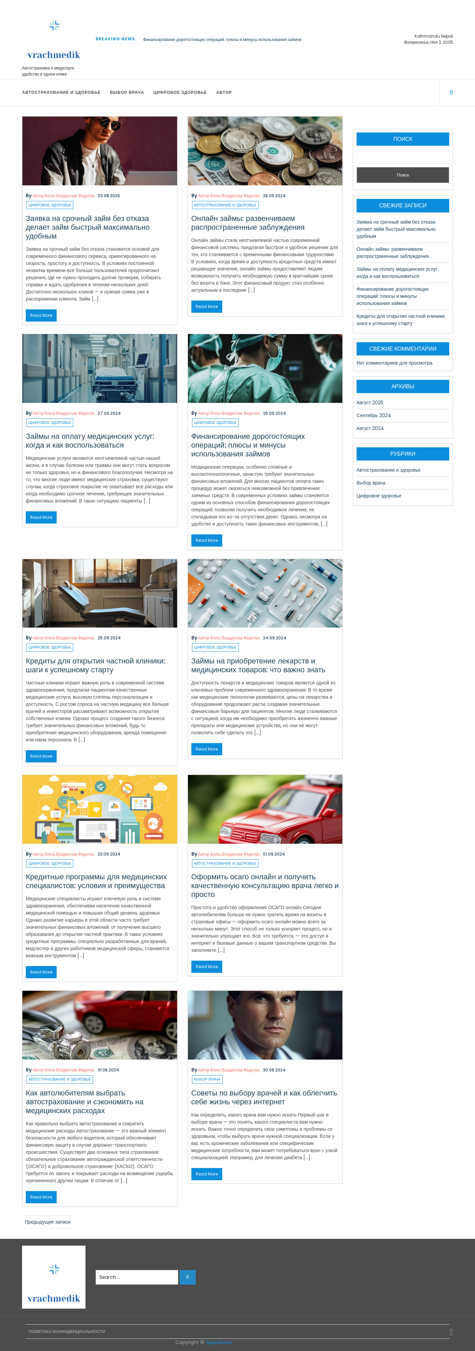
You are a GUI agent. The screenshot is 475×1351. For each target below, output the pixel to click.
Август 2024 (370, 428)
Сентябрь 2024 (374, 415)
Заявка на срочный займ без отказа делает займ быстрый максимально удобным (88, 227)
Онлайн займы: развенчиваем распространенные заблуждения (248, 222)
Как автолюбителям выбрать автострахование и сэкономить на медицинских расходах (85, 1102)
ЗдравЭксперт (219, 1342)
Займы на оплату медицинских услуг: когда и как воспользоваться (90, 440)
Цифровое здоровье (180, 92)
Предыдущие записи (47, 1222)
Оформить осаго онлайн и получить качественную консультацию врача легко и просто (265, 886)
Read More (41, 315)
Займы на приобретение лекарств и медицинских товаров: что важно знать (258, 665)
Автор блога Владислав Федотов (63, 196)
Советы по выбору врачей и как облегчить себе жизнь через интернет (264, 1097)
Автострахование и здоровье (61, 92)
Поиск (402, 139)
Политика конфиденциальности (67, 1331)
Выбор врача (127, 92)
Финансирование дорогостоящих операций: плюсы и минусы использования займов (222, 39)
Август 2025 (370, 402)
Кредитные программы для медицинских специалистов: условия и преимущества (96, 881)
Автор (224, 92)
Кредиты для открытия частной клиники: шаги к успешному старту (95, 665)
